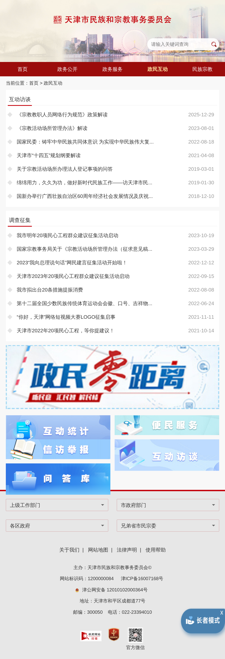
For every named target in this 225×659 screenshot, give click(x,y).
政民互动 (157, 69)
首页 (22, 69)
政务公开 (67, 69)
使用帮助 (156, 550)
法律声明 (127, 550)
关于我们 (69, 550)
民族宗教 (202, 69)
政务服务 (112, 69)
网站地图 (98, 550)
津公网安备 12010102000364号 (115, 589)
